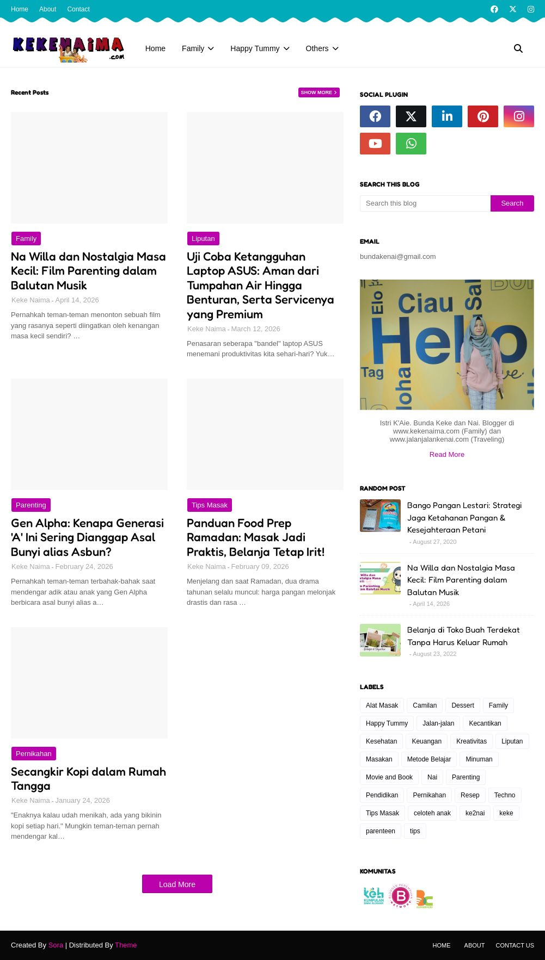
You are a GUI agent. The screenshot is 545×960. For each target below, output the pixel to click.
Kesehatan (381, 741)
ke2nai (475, 813)
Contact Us (515, 945)
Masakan (379, 759)
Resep (470, 795)
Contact (78, 9)
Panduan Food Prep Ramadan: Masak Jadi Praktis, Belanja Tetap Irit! (255, 537)
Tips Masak (210, 505)
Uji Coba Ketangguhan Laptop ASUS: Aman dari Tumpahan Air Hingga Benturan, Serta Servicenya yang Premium (260, 285)
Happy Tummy (387, 723)
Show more (317, 92)
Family (26, 238)
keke (506, 813)
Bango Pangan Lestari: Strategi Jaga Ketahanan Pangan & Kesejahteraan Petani (464, 517)
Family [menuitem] (193, 48)
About (47, 9)
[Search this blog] (425, 203)
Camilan (425, 705)
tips (415, 831)
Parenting (31, 505)
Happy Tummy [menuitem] (254, 48)
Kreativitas (471, 741)
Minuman (479, 759)
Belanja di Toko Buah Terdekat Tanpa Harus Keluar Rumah (463, 635)
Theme (126, 945)
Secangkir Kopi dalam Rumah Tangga (88, 778)
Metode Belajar (429, 759)
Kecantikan (485, 723)
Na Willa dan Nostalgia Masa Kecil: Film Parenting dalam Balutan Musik (88, 270)
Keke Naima (30, 300)
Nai (432, 777)
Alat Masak (382, 705)
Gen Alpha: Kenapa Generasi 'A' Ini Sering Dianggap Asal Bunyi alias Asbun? (87, 537)
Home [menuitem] (155, 48)
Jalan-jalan (438, 723)
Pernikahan (34, 754)
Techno (505, 795)
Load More (177, 884)
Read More (447, 454)
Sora (55, 945)
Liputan (203, 238)
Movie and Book (389, 777)
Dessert (462, 705)
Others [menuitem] (317, 48)
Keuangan (427, 741)
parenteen (380, 831)
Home (19, 9)
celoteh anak (432, 813)
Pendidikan (382, 795)
